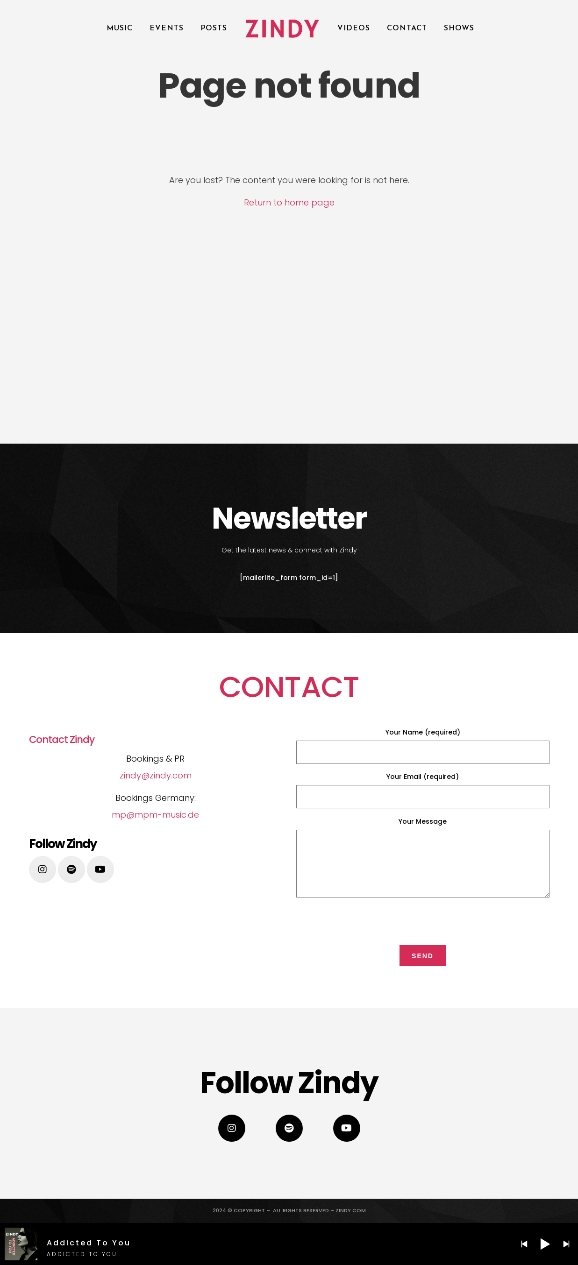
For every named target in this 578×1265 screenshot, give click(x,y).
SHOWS (459, 28)
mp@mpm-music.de (155, 814)
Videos (353, 28)
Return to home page (289, 202)
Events (167, 28)
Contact (407, 28)
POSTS (213, 28)
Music (120, 28)
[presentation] (423, 920)
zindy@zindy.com (156, 775)
